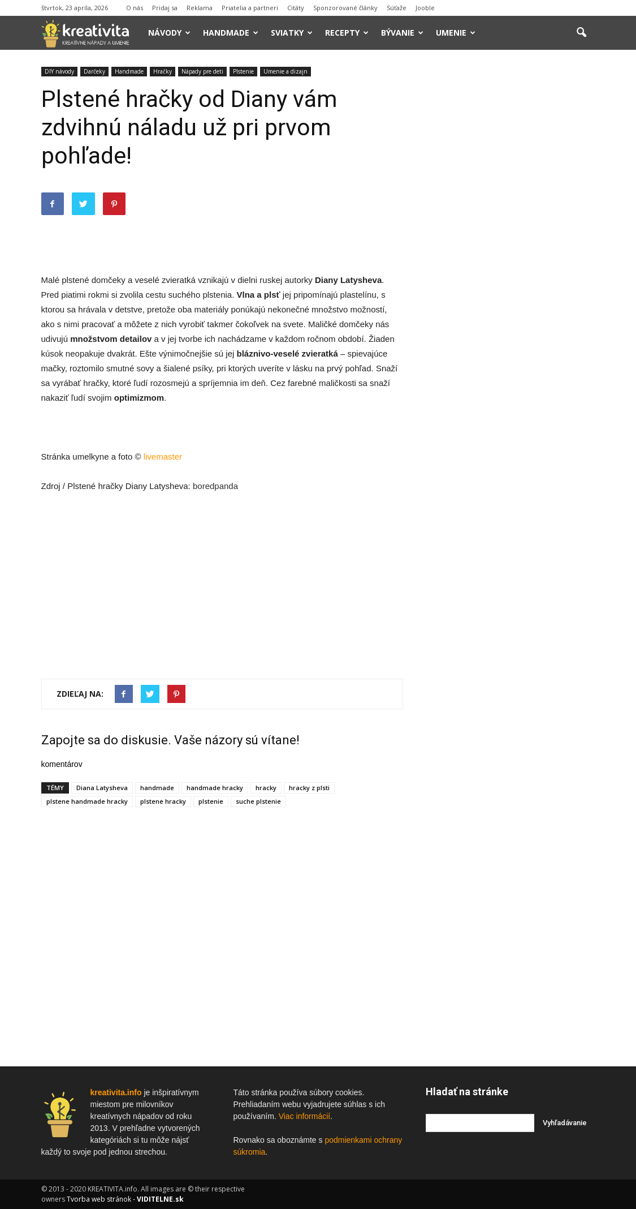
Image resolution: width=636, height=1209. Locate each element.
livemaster (163, 456)
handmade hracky (215, 787)
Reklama (200, 7)
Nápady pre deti (202, 71)
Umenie (455, 32)
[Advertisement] (222, 244)
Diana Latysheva (102, 787)
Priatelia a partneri (250, 7)
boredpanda (215, 486)
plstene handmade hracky (87, 801)
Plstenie (243, 71)
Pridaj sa (165, 7)
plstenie (210, 801)
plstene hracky (163, 801)
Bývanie (402, 32)
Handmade (230, 32)
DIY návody (59, 71)
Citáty (295, 7)
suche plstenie (258, 801)
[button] (581, 32)
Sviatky (292, 32)
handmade (157, 787)
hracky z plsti (309, 787)
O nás (134, 7)
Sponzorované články (345, 7)
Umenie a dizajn (285, 71)
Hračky (162, 71)
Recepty (347, 32)
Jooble (425, 7)
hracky (266, 787)
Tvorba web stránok (99, 1199)
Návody (169, 32)
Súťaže (396, 7)
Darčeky (94, 71)
